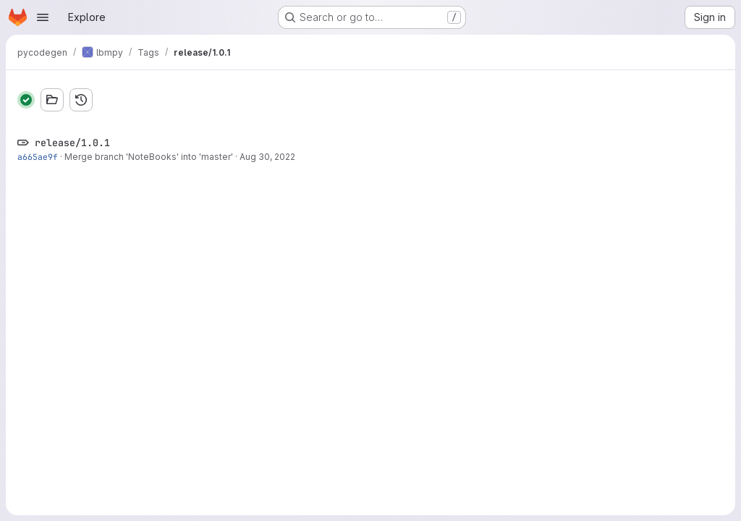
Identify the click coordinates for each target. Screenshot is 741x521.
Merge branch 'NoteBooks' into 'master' (148, 156)
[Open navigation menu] (42, 17)
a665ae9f (37, 156)
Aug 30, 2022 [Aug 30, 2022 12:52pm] (267, 156)
